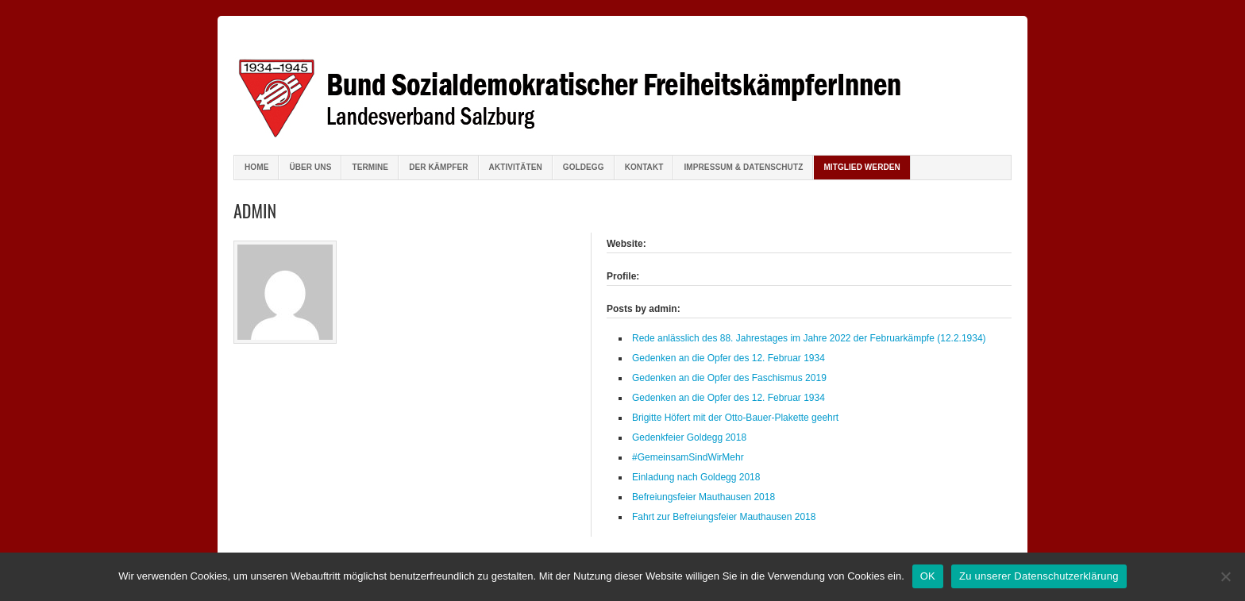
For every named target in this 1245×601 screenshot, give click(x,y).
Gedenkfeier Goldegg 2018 (689, 437)
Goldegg (583, 167)
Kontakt (644, 167)
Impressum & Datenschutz (743, 167)
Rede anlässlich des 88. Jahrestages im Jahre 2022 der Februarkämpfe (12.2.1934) (809, 338)
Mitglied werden (861, 167)
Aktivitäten (515, 167)
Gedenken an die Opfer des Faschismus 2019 (729, 377)
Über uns (310, 167)
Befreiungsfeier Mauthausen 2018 (703, 497)
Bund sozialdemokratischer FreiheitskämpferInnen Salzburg (622, 87)
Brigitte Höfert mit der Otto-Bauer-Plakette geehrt (735, 417)
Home (256, 167)
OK (927, 576)
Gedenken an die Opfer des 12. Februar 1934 (728, 358)
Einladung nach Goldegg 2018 (696, 477)
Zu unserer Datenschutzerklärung (1039, 576)
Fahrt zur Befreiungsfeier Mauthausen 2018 (723, 516)
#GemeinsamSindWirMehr (688, 457)
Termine (370, 167)
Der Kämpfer (438, 167)
